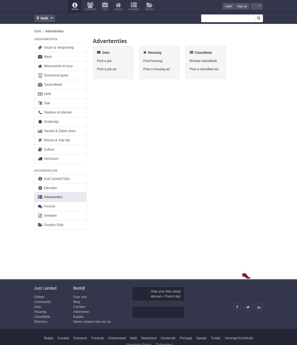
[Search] (259, 18)
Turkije (215, 338)
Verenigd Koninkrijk (239, 338)
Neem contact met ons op (92, 321)
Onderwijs (48, 122)
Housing (40, 311)
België (48, 338)
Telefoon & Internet (55, 112)
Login (228, 6)
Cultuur (46, 149)
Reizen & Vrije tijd (54, 140)
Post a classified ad (204, 69)
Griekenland (117, 338)
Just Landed (49, 6)
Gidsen (39, 297)
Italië (37, 31)
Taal (44, 103)
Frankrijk (97, 338)
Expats (78, 316)
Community (42, 302)
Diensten (47, 188)
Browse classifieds (203, 61)
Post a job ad (106, 69)
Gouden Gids (50, 225)
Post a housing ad (156, 69)
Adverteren (81, 311)
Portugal (186, 338)
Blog (76, 302)
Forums (46, 206)
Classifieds (42, 316)
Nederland (148, 338)
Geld (44, 94)
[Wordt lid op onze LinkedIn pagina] (259, 307)
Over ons (80, 297)
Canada (63, 338)
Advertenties (50, 197)
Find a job (104, 61)
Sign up (242, 6)
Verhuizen (48, 159)
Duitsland (80, 338)
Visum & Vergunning (56, 48)
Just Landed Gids (54, 179)
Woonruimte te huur (55, 66)
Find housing (152, 61)
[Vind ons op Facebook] (237, 307)
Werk (45, 57)
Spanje (201, 338)
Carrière (79, 307)
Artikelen (47, 216)
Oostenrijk (168, 338)
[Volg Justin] (248, 307)
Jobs (37, 307)
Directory (40, 321)
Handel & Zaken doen (57, 131)
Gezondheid (50, 85)
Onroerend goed (53, 75)
